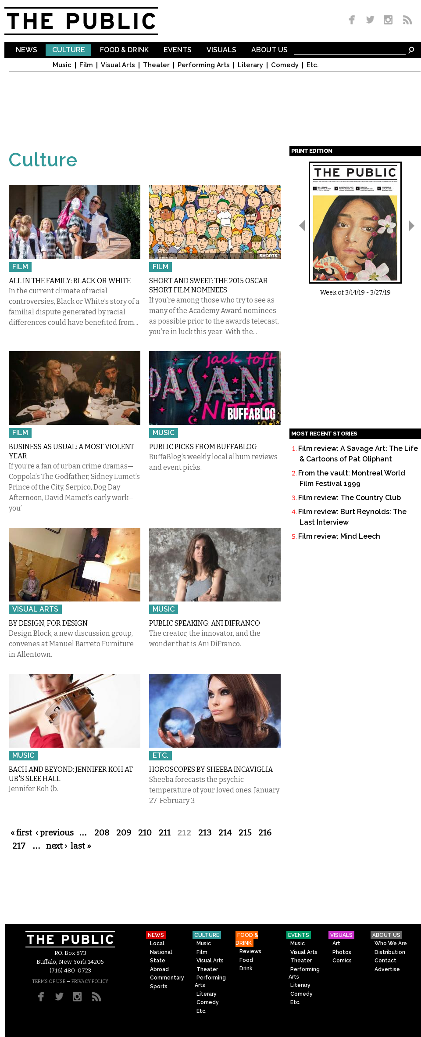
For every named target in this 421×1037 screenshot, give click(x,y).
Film (86, 65)
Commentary (167, 978)
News (26, 50)
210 (145, 833)
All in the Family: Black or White (70, 281)
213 (204, 833)
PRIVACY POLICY (89, 981)
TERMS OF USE (48, 981)
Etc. (313, 65)
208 (101, 833)
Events (178, 50)
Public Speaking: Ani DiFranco (204, 623)
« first (21, 833)
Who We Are (391, 943)
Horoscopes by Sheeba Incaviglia (211, 769)
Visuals (221, 50)
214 (225, 833)
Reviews (250, 951)
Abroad (159, 969)
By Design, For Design (48, 623)
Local (157, 943)
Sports (159, 986)
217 (18, 846)
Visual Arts (118, 65)
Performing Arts (204, 65)
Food (246, 960)
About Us (269, 50)
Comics (342, 961)
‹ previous (55, 833)
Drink (246, 968)
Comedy (285, 65)
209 (123, 833)
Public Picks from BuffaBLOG (203, 447)
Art (336, 943)
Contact (385, 961)
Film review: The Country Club (349, 497)
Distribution (390, 952)
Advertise (387, 969)
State (157, 961)
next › (56, 846)
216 (264, 833)
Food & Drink (124, 50)
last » (81, 846)
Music (62, 65)
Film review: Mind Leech (339, 536)
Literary (250, 65)
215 (245, 833)
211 (165, 833)
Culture (68, 50)
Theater (156, 65)
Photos (341, 952)
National (161, 952)
